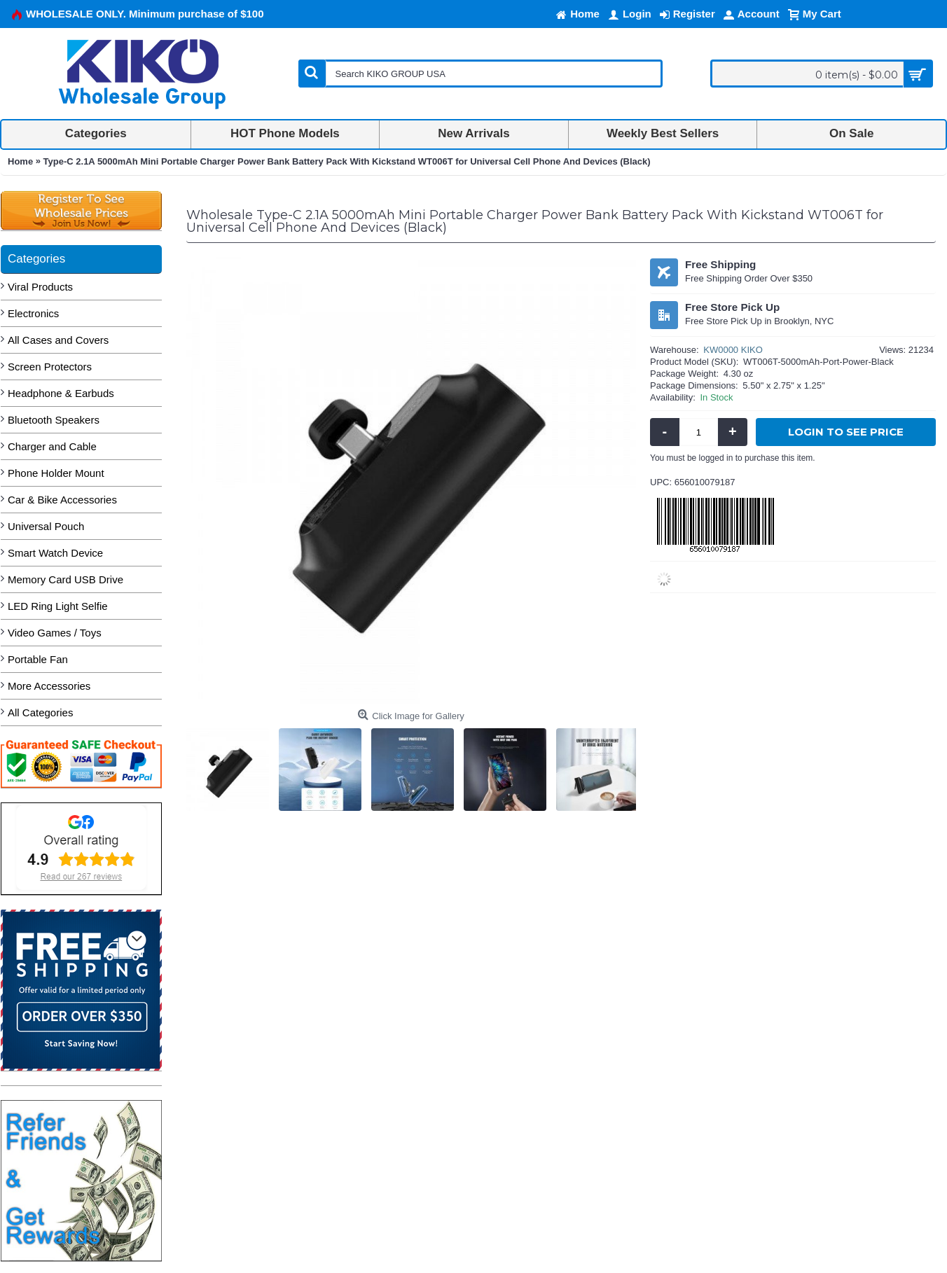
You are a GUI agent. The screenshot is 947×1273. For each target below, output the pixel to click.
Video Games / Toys (55, 633)
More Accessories (49, 686)
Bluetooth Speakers (53, 420)
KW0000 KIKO (733, 350)
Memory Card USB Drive (65, 579)
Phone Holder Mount (56, 473)
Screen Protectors (50, 367)
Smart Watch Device (55, 553)
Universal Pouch (46, 526)
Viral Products (40, 287)
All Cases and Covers (58, 340)
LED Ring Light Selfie (58, 606)
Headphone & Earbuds (61, 393)
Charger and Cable (52, 446)
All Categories (40, 712)
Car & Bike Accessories (62, 500)
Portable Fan (38, 659)
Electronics (33, 313)
